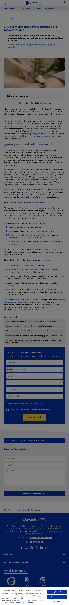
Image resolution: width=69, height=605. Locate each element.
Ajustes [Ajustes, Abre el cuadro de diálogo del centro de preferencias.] (57, 602)
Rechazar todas (57, 597)
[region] (34, 596)
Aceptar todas (56, 592)
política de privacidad (24, 602)
